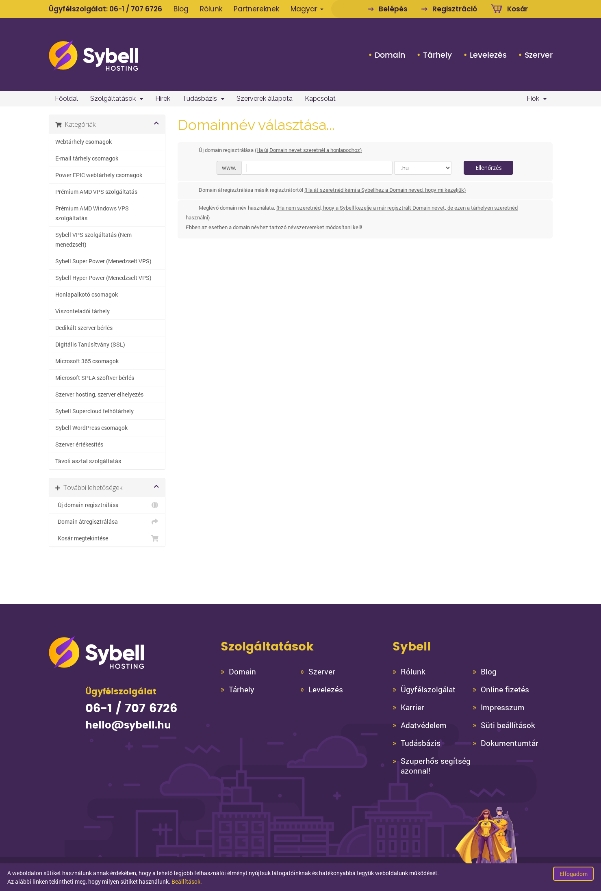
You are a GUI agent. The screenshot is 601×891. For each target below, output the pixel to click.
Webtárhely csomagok (83, 141)
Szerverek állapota (264, 98)
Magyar (307, 9)
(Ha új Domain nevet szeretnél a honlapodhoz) (308, 150)
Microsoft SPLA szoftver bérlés (94, 378)
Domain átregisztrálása (107, 522)
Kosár (517, 9)
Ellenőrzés (488, 167)
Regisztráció (454, 9)
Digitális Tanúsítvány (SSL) (90, 344)
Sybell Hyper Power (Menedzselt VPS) (103, 278)
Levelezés (488, 55)
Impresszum (503, 707)
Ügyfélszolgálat (428, 689)
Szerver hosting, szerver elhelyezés (99, 394)
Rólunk (211, 9)
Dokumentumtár (509, 743)
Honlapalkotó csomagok (86, 294)
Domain (390, 55)
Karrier (412, 707)
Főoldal (66, 98)
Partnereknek (256, 9)
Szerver (539, 55)
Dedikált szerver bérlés (84, 328)
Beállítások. (186, 881)
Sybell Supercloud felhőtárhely (94, 411)
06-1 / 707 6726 (135, 9)
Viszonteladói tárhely (82, 311)
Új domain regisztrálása (107, 505)
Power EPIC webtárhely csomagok (98, 175)
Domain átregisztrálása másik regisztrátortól (326, 190)
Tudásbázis (203, 98)
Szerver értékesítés (79, 444)
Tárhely (437, 55)
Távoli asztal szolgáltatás (88, 461)
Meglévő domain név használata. (352, 218)
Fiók (537, 98)
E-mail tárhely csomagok (86, 158)
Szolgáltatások (116, 98)
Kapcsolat (320, 98)
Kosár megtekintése (107, 538)
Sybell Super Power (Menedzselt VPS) (103, 261)
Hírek (162, 98)
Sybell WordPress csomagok (91, 427)
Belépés (393, 9)
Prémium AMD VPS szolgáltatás (96, 191)
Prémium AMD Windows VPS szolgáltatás (92, 213)
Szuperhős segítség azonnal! (436, 766)
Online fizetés (505, 689)
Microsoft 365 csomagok (87, 361)
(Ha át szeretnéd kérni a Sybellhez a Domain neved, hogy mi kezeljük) (385, 189)
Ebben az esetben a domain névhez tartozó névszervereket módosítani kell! (274, 227)
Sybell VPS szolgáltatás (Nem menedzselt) (93, 239)
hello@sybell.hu (128, 726)
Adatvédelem (424, 725)
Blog (181, 9)
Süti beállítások (508, 725)
